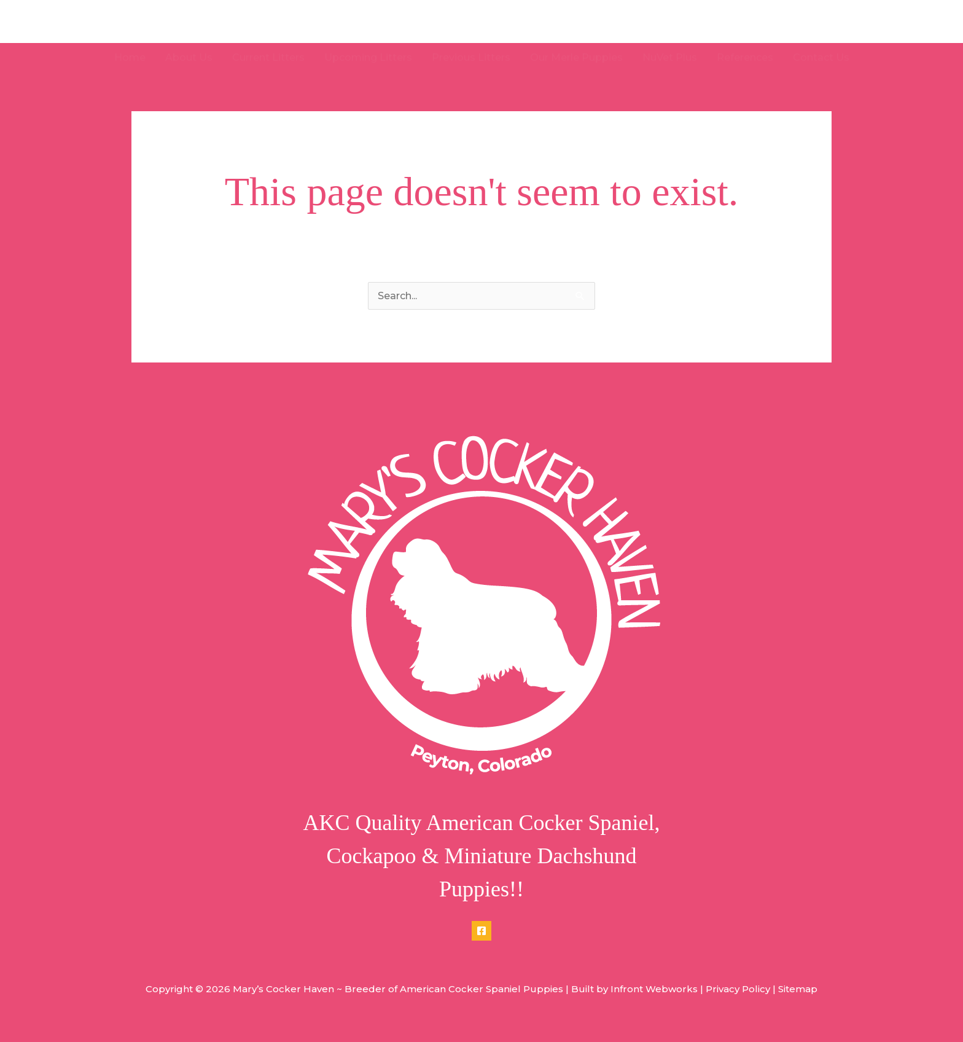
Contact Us (821, 57)
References (745, 57)
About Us (188, 57)
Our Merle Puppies (576, 57)
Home (130, 57)
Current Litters (268, 57)
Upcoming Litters (368, 57)
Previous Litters (471, 57)
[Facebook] (481, 931)
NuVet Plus (669, 57)
